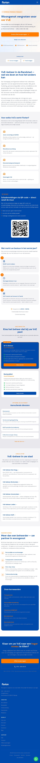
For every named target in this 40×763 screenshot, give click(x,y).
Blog (2, 730)
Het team (3, 722)
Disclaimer (28, 755)
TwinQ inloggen (27, 60)
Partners (3, 725)
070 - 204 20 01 (20, 666)
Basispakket (4, 705)
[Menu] (37, 2)
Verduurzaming (5, 707)
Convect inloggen (13, 60)
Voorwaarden (17, 755)
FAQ (2, 737)
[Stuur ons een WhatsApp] (36, 759)
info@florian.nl (4, 693)
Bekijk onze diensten (20, 39)
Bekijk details (20, 365)
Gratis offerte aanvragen (20, 34)
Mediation (3, 712)
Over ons (3, 720)
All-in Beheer (4, 702)
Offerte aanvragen (20, 661)
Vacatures (3, 727)
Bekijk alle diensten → (20, 441)
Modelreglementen (5, 745)
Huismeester (4, 710)
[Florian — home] (5, 2)
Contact (3, 740)
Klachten (23, 755)
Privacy (11, 755)
